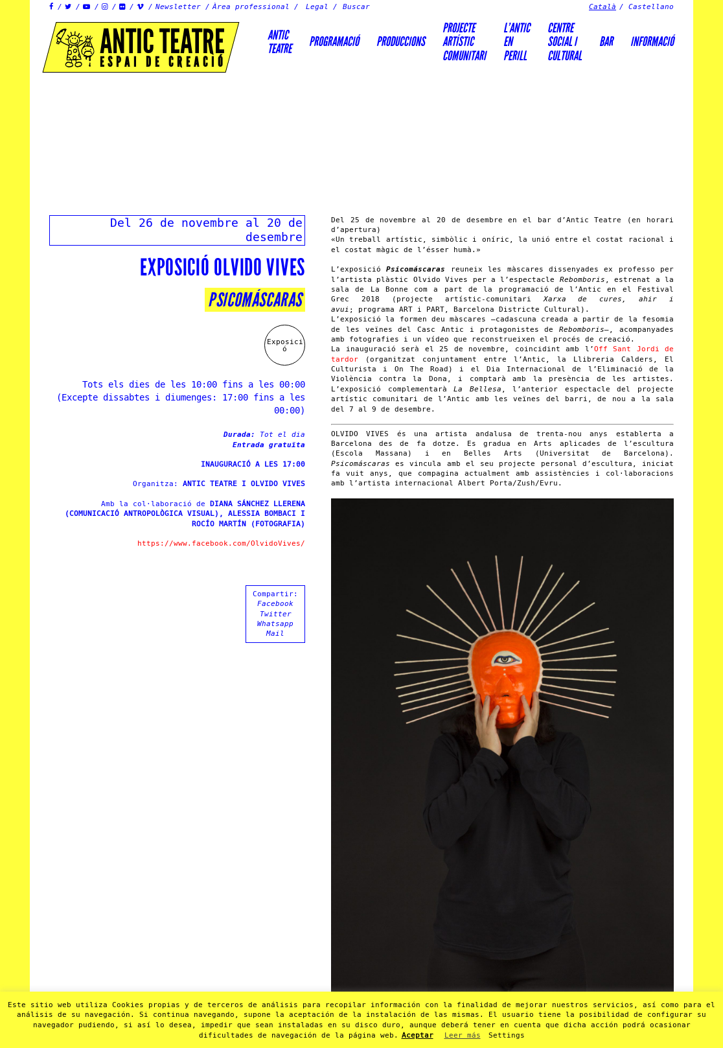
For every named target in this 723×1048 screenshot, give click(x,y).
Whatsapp (275, 624)
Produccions (400, 41)
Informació (652, 41)
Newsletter (178, 7)
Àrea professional (251, 7)
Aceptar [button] (417, 1035)
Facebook (275, 604)
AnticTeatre (280, 41)
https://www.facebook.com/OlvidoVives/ (221, 543)
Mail (275, 633)
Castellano (651, 7)
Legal (317, 7)
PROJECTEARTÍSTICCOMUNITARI (464, 42)
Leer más (462, 1035)
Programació (334, 41)
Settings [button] (506, 1035)
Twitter (276, 614)
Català (602, 7)
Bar (606, 41)
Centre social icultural (564, 42)
